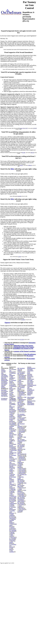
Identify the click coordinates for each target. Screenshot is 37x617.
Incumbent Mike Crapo (12, 500)
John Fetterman (3, 373)
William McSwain (3, 387)
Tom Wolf (3, 385)
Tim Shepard (22, 385)
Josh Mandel (22, 431)
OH (18, 423)
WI (18, 502)
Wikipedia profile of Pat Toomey (23, 345)
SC (18, 474)
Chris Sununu (22, 411)
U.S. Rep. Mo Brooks (12, 384)
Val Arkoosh (21, 458)
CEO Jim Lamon (12, 413)
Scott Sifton (21, 376)
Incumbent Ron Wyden (21, 446)
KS (10, 530)
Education (29, 374)
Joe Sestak (3, 392)
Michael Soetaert (11, 533)
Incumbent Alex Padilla (12, 423)
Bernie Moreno (20, 427)
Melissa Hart (4, 379)
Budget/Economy (31, 368)
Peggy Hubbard (11, 515)
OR (18, 445)
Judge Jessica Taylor (11, 393)
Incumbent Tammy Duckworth (12, 508)
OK (18, 439)
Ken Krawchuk (4, 376)
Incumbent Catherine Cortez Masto (21, 415)
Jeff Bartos (21, 457)
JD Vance (21, 432)
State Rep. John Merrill (12, 399)
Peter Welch (22, 496)
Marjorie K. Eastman (20, 401)
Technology (30, 392)
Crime (28, 371)
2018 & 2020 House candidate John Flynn (13, 452)
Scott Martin (4, 381)
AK (10, 369)
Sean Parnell (22, 470)
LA (10, 544)
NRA (12, 169)
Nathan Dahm (19, 442)
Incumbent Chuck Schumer (21, 419)
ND (18, 403)
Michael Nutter (4, 380)
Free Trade (29, 380)
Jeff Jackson (22, 399)
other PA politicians (30, 354)
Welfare (29, 394)
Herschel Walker (12, 475)
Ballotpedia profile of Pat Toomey (24, 347)
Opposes (7, 322)
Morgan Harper (19, 436)
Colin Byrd (21, 371)
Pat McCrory (22, 394)
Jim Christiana (4, 391)
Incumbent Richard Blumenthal (12, 445)
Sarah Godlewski (19, 506)
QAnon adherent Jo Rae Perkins (21, 449)
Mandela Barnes (20, 511)
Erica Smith (20, 391)
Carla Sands (22, 460)
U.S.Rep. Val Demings (13, 459)
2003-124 (32, 152)
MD (18, 368)
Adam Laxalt (22, 417)
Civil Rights (30, 369)
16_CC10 (22, 339)
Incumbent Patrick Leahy (20, 493)
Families (29, 377)
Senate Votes (30, 398)
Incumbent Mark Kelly (12, 411)
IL (9, 507)
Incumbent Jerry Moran (12, 530)
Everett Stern (22, 456)
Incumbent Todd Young (12, 517)
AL (10, 380)
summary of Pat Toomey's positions (25, 351)
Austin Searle (19, 489)
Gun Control (30, 382)
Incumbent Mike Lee (20, 486)
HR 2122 (21, 165)
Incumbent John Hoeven (21, 404)
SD (18, 480)
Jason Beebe (19, 452)
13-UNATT (23, 319)
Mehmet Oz (21, 473)
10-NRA (19, 256)
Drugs (28, 373)
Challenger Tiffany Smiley (20, 500)
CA (10, 422)
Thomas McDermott (12, 528)
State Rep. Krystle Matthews (20, 478)
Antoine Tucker (19, 422)
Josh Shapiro (4, 375)
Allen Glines (21, 487)
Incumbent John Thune (20, 481)
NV (18, 414)
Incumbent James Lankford (21, 440)
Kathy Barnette (19, 466)
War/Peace (29, 393)
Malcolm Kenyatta (20, 464)
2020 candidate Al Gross (12, 378)
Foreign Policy (30, 379)
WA (18, 497)
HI (9, 477)
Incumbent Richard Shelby (12, 381)
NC (18, 387)
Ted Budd (21, 393)
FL (10, 455)
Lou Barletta (4, 394)
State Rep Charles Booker (12, 542)
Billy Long (21, 386)
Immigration (30, 386)
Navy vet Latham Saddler (12, 469)
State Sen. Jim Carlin (12, 489)
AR (10, 400)
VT (18, 492)
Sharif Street (22, 468)
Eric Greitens (22, 375)
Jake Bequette (11, 408)
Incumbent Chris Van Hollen (21, 369)
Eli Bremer (11, 439)
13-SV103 (35, 128)
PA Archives (4, 399)
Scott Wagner (4, 382)
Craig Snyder (22, 472)
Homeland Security (31, 385)
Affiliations (29, 402)
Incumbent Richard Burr (21, 389)
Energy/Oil (29, 375)
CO (10, 434)
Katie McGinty (4, 393)
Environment (30, 376)
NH (18, 408)
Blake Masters (11, 416)
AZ (10, 410)
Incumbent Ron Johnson (20, 503)
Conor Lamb (22, 469)
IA (9, 485)
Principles (29, 388)
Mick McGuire (11, 421)
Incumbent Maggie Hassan (21, 408)
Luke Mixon (11, 549)
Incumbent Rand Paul (12, 539)
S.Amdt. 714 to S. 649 (24, 128)
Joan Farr (13, 537)
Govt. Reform (30, 381)
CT (10, 444)
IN (9, 516)
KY (10, 538)
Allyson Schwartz (3, 370)
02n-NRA (19, 196)
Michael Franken (11, 492)
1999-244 (30, 165)
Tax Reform (30, 391)
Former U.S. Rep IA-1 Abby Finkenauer (12, 497)
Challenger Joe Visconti (12, 448)
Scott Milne (21, 495)
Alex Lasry (21, 508)
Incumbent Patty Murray (21, 498)
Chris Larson (22, 509)
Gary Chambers (11, 551)
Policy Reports (30, 403)
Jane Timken (22, 429)
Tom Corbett (4, 384)
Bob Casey (3, 390)
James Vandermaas (12, 503)
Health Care (30, 384)
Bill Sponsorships (31, 400)
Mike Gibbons (19, 434)
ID (9, 499)
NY (18, 419)
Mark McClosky (19, 381)
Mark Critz (3, 377)
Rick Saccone (4, 396)
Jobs (28, 387)
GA (10, 464)
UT (18, 485)
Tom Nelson (21, 504)
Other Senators (30, 397)
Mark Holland (11, 535)
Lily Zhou (13, 429)
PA (18, 454)
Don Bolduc (21, 410)
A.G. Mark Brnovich (12, 418)
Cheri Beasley (19, 396)
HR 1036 (23, 152)
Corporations (30, 370)
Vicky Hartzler (19, 383)
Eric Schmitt (21, 377)
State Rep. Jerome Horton (12, 432)
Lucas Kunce (22, 379)
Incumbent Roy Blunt (21, 373)
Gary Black (11, 472)
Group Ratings (30, 404)
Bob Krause (11, 494)
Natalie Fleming (11, 505)
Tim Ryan (21, 428)
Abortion (29, 367)
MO (18, 373)
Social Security (30, 390)
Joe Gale (3, 371)
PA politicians (4, 398)
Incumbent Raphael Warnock (12, 466)
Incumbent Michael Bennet (12, 436)
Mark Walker (22, 392)
